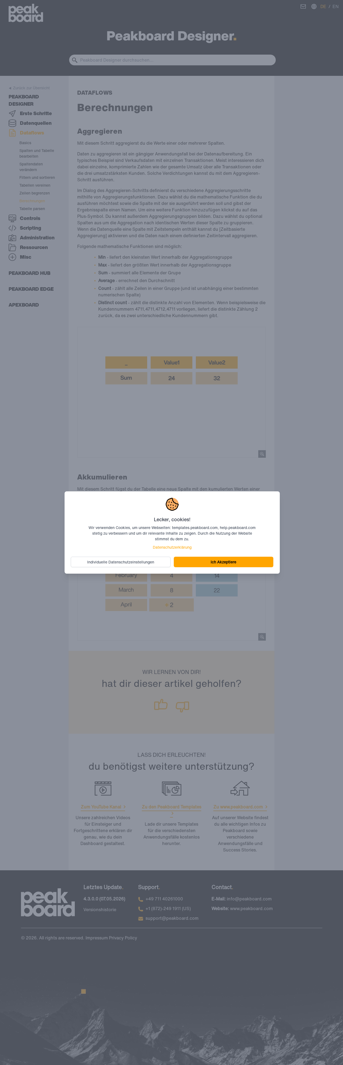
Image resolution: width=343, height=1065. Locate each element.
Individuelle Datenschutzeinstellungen (120, 562)
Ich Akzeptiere (223, 562)
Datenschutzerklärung (172, 547)
